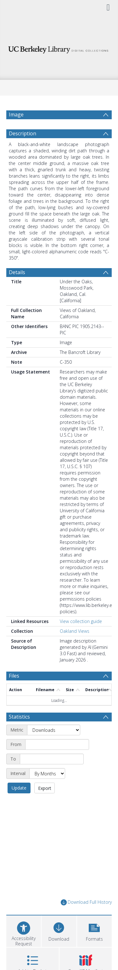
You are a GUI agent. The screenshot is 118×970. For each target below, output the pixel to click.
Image (16, 114)
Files (14, 675)
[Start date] (57, 744)
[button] (94, 930)
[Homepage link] (59, 48)
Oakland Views (74, 631)
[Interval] (47, 773)
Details (17, 272)
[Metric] (53, 730)
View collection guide (81, 621)
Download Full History (86, 902)
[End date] (52, 759)
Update (19, 788)
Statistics (19, 716)
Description (22, 133)
